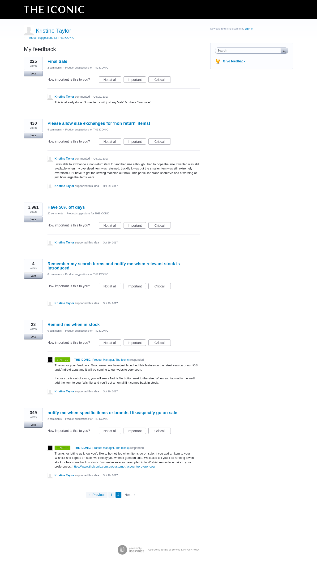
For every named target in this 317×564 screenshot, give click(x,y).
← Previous (96, 495)
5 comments (54, 129)
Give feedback (234, 61)
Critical (162, 80)
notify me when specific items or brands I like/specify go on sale (112, 412)
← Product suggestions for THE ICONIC (49, 37)
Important (137, 80)
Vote (33, 73)
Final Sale (57, 61)
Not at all (112, 80)
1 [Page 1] (111, 495)
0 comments (54, 274)
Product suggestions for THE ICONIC (86, 67)
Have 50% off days (66, 207)
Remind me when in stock (73, 324)
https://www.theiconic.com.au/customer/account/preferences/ (114, 466)
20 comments (55, 213)
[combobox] (249, 50)
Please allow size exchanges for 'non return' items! (98, 123)
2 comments (54, 67)
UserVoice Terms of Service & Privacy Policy (174, 549)
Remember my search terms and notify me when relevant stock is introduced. (113, 265)
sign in (249, 28)
